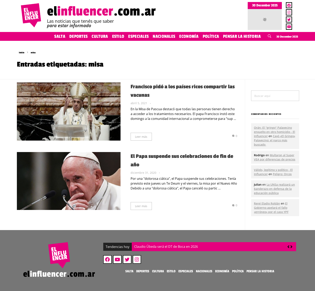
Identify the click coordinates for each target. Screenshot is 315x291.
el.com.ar (101, 11)
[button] (291, 246)
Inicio (21, 52)
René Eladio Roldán (267, 203)
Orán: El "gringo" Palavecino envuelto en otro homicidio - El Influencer (274, 132)
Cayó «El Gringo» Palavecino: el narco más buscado (274, 140)
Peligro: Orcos (282, 174)
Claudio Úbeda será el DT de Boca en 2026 (166, 246)
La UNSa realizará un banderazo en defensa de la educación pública (274, 189)
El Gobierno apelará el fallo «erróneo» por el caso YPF (271, 208)
